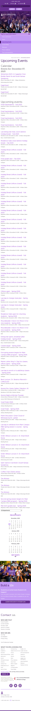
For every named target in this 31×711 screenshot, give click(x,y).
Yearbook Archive (24, 664)
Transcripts (23, 656)
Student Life (23, 648)
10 (15, 524)
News (3, 39)
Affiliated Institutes (5, 660)
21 (9, 527)
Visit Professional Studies (7, 642)
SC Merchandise (14, 667)
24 (15, 527)
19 (19, 525)
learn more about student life (15, 601)
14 (9, 525)
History (12, 652)
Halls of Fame (4, 669)
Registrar (13, 665)
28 (9, 528)
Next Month (15, 555)
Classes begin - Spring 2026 (11, 346)
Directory (12, 3)
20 (21, 525)
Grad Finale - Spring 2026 (10, 409)
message (10, 700)
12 (19, 524)
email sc (5, 674)
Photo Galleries (6, 49)
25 (17, 527)
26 (19, 527)
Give (18, 9)
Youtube (15, 685)
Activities (3, 652)
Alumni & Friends (5, 627)
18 (17, 525)
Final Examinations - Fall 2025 (11, 104)
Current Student (5, 623)
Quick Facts (13, 661)
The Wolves (5, 478)
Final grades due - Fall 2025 (11, 159)
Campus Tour (3, 663)
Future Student (4, 622)
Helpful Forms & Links (15, 650)
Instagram (20, 685)
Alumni (2, 658)
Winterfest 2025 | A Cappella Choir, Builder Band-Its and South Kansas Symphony (13, 76)
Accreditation (4, 636)
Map (6, 3)
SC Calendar (20, 3)
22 (11, 527)
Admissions (3, 656)
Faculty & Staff (4, 625)
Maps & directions (16, 700)
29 (11, 528)
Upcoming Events (6, 42)
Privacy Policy (4, 638)
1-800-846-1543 (15, 1)
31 (15, 528)
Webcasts (4, 47)
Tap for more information (8, 34)
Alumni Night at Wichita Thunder (12, 395)
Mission (12, 656)
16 (13, 525)
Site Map (3, 634)
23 (13, 527)
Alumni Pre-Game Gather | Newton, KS (14, 388)
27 (21, 527)
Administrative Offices (5, 654)
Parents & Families (5, 629)
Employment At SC (5, 665)
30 (13, 528)
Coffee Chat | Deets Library (10, 472)
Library (12, 654)
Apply (12, 9)
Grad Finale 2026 (7, 402)
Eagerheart (5, 85)
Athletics (3, 661)
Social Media (5, 44)
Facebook (11, 685)
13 (21, 524)
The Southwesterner (7, 52)
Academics (3, 650)
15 (11, 525)
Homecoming (14, 648)
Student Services (24, 650)
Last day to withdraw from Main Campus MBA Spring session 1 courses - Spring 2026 (15, 427)
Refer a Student (14, 663)
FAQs (2, 667)
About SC (3, 648)
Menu (28, 14)
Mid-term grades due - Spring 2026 (13, 506)
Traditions (23, 654)
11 (17, 524)
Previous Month (15, 515)
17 (15, 525)
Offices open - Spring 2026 (10, 291)
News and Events (6, 36)
